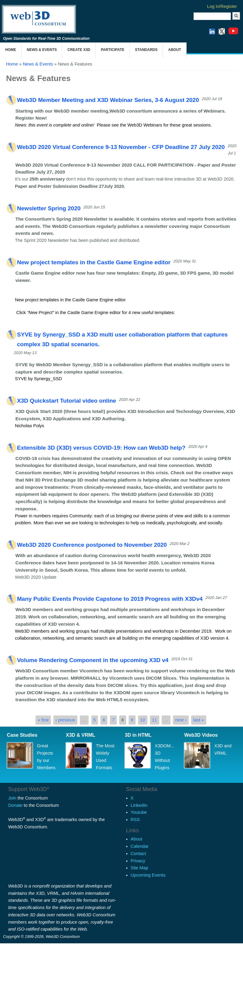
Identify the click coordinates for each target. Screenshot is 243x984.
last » (198, 720)
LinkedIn (139, 805)
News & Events (42, 50)
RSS (135, 819)
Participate (112, 50)
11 (154, 720)
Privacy (138, 860)
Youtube (139, 812)
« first (43, 720)
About (174, 50)
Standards (146, 50)
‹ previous (65, 720)
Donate (15, 805)
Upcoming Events (148, 875)
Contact (138, 853)
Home (10, 50)
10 (142, 720)
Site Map (139, 867)
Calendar (140, 846)
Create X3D (78, 50)
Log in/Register (222, 6)
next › (181, 720)
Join (12, 798)
